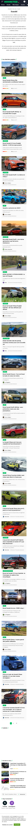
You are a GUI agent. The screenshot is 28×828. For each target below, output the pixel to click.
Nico (6, 282)
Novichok (7, 516)
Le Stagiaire (7, 382)
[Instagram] (12, 805)
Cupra (11, 768)
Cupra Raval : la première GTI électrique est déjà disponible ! (18, 765)
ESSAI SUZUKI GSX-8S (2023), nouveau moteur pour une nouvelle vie (14, 342)
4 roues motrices (8, 570)
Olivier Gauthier (8, 249)
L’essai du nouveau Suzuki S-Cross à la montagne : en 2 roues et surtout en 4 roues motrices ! (14, 709)
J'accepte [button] (17, 824)
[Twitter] (4, 805)
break (5, 371)
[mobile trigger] (2, 1)
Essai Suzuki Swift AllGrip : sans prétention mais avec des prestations (13, 409)
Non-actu (16, 768)
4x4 (4, 77)
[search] (21, 1)
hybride (5, 140)
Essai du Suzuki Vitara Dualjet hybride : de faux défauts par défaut (12, 307)
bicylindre (6, 338)
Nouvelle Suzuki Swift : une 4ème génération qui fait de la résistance (13, 241)
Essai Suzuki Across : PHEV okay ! (13, 608)
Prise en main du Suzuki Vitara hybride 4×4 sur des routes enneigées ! (12, 676)
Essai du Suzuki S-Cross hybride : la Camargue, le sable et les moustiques (14, 575)
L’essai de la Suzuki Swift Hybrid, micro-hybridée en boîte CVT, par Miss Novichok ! (13, 541)
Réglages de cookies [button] (7, 824)
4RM (4, 205)
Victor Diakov (8, 183)
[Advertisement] (14, 744)
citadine (6, 172)
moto (5, 271)
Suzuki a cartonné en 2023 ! (12, 208)
